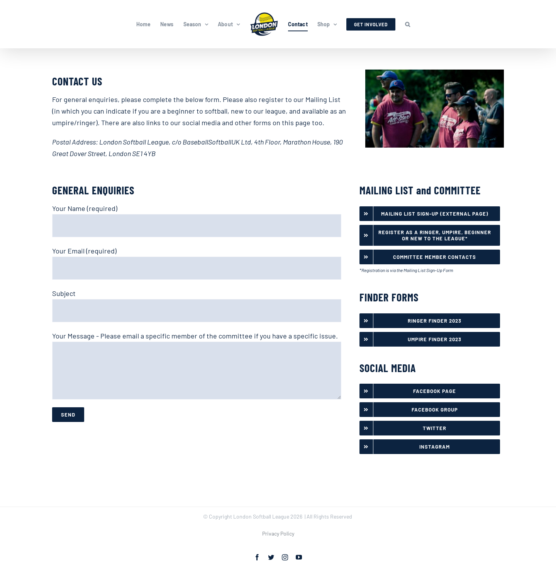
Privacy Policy (278, 533)
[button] (407, 24)
